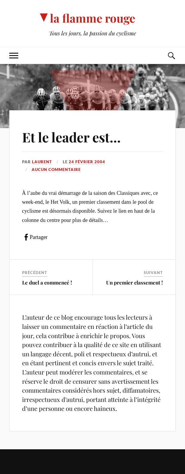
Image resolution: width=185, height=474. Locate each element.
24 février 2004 (87, 161)
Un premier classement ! (134, 282)
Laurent (42, 161)
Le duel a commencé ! (47, 282)
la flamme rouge (92, 18)
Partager (39, 237)
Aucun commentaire (56, 169)
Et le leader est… (71, 137)
